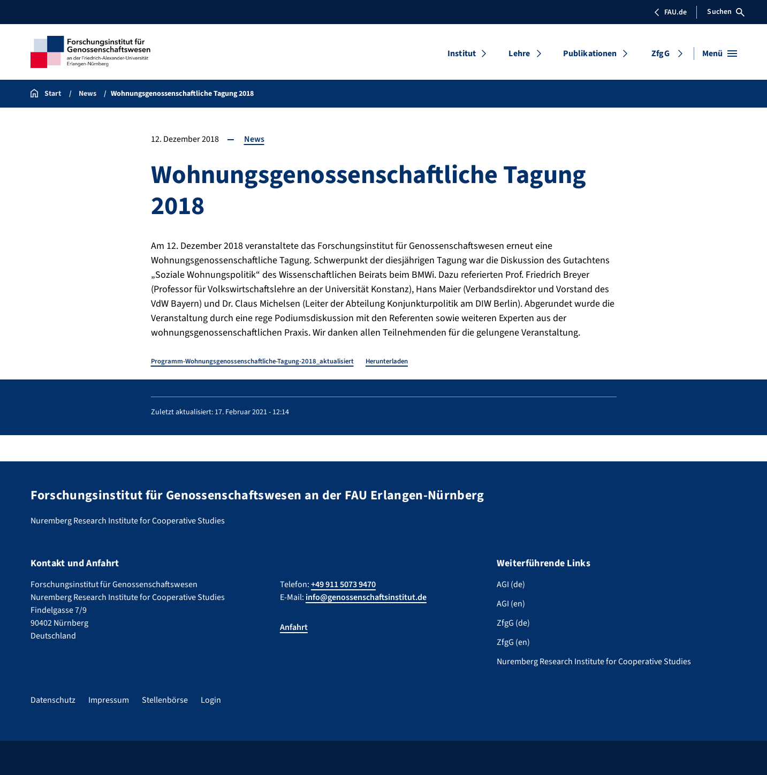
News (254, 139)
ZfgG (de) (513, 623)
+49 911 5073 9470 (343, 584)
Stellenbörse (165, 700)
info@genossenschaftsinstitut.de (366, 597)
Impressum (108, 700)
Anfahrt (294, 627)
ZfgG (660, 53)
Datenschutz (53, 700)
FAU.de (670, 12)
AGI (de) (511, 584)
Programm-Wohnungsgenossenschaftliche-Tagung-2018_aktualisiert (252, 361)
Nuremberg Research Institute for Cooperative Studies (594, 661)
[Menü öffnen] (719, 53)
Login (211, 700)
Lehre (519, 53)
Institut (461, 53)
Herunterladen (387, 361)
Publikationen (590, 53)
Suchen (726, 11)
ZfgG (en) (513, 642)
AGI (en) (511, 604)
